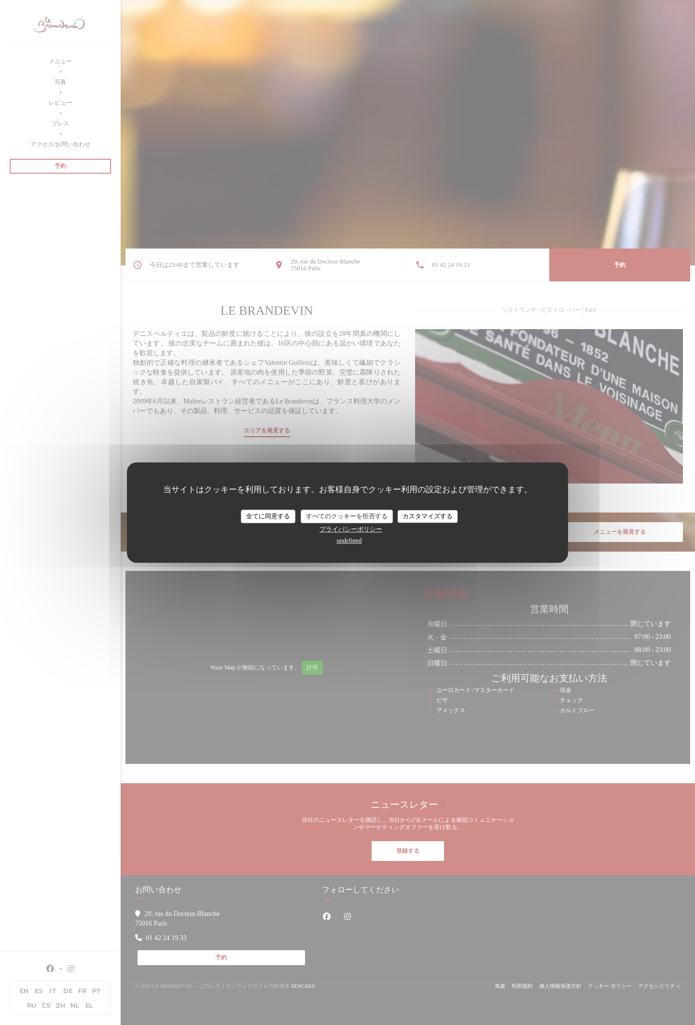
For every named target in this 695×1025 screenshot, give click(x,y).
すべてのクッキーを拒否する (347, 516)
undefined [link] (349, 540)
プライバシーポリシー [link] (351, 529)
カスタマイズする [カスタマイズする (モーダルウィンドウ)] (428, 516)
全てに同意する (268, 516)
